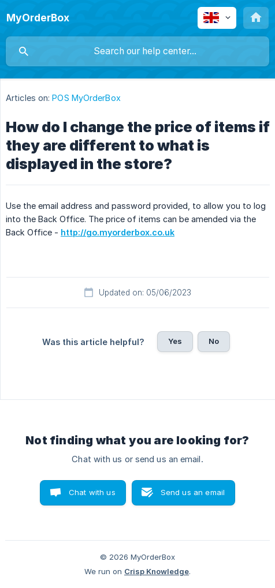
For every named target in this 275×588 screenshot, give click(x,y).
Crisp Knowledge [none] (156, 571)
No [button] (214, 341)
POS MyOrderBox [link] (86, 98)
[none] (37, 18)
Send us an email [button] (193, 492)
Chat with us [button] (92, 492)
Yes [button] (175, 341)
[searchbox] (137, 51)
